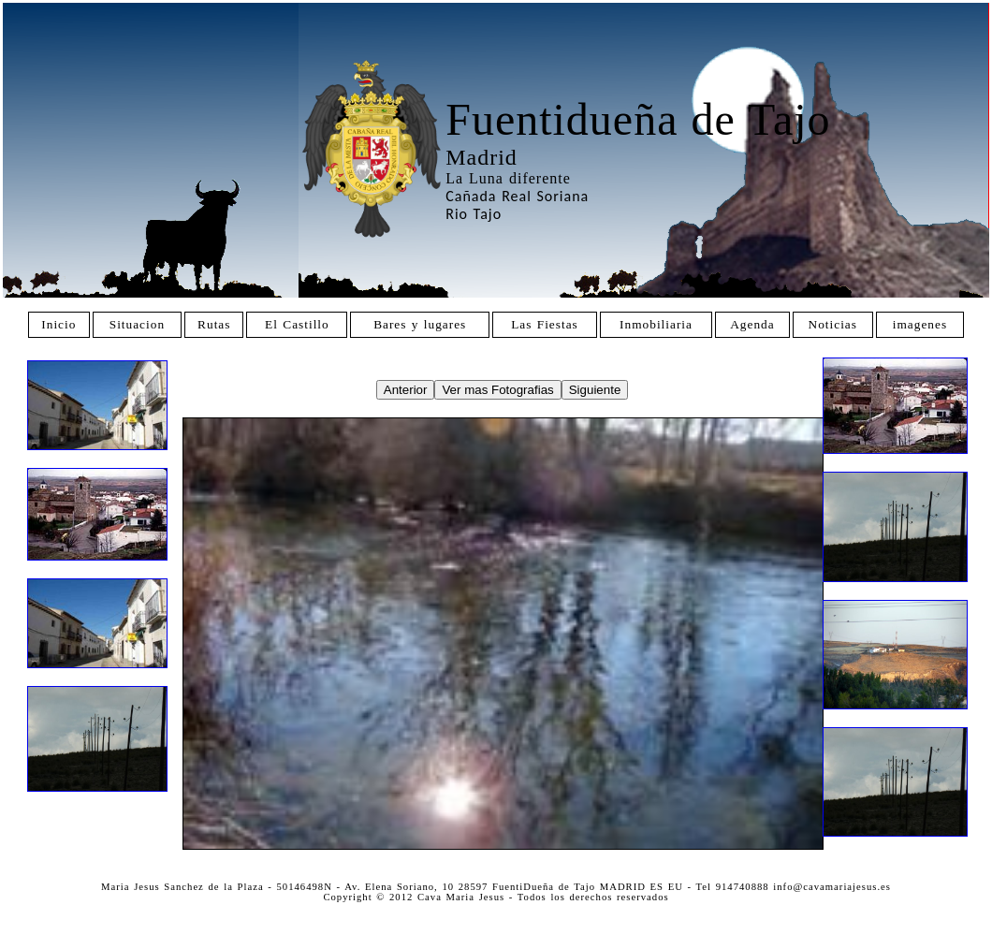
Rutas (213, 324)
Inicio (58, 324)
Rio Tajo (473, 214)
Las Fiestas (544, 324)
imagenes (920, 324)
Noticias (833, 324)
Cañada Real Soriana (517, 196)
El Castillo (297, 324)
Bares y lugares (419, 324)
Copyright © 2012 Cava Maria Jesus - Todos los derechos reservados (495, 897)
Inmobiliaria (656, 324)
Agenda (752, 324)
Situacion (137, 324)
